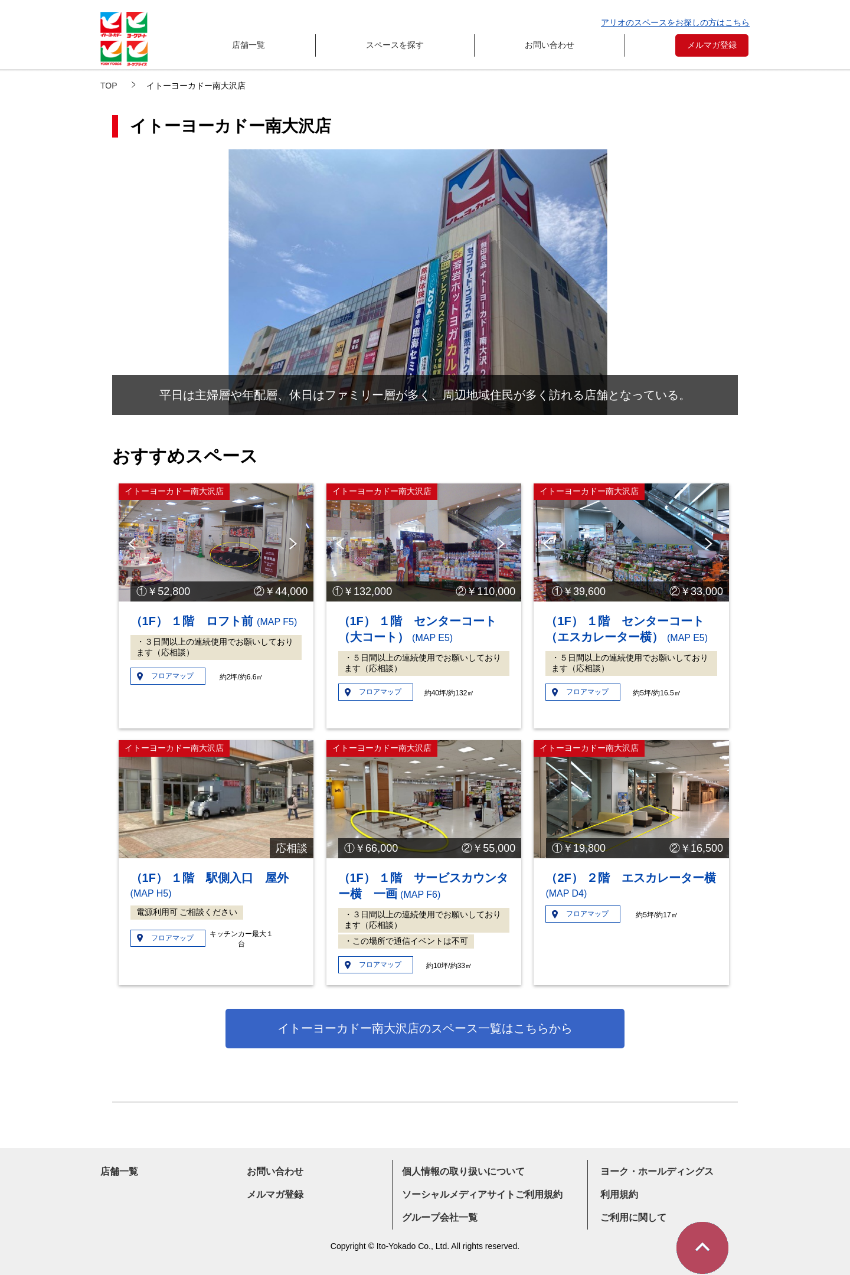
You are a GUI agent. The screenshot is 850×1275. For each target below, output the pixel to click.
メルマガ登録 (712, 45)
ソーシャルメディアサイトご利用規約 (482, 1194)
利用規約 (619, 1194)
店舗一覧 (248, 45)
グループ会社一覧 (440, 1217)
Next (295, 544)
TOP (108, 85)
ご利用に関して (633, 1217)
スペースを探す (395, 45)
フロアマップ (172, 676)
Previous (134, 544)
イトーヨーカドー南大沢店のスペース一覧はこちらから (425, 1028)
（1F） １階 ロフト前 (214, 620)
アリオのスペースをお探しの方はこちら (675, 22)
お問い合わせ (549, 45)
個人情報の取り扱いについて (463, 1171)
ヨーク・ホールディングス (657, 1171)
